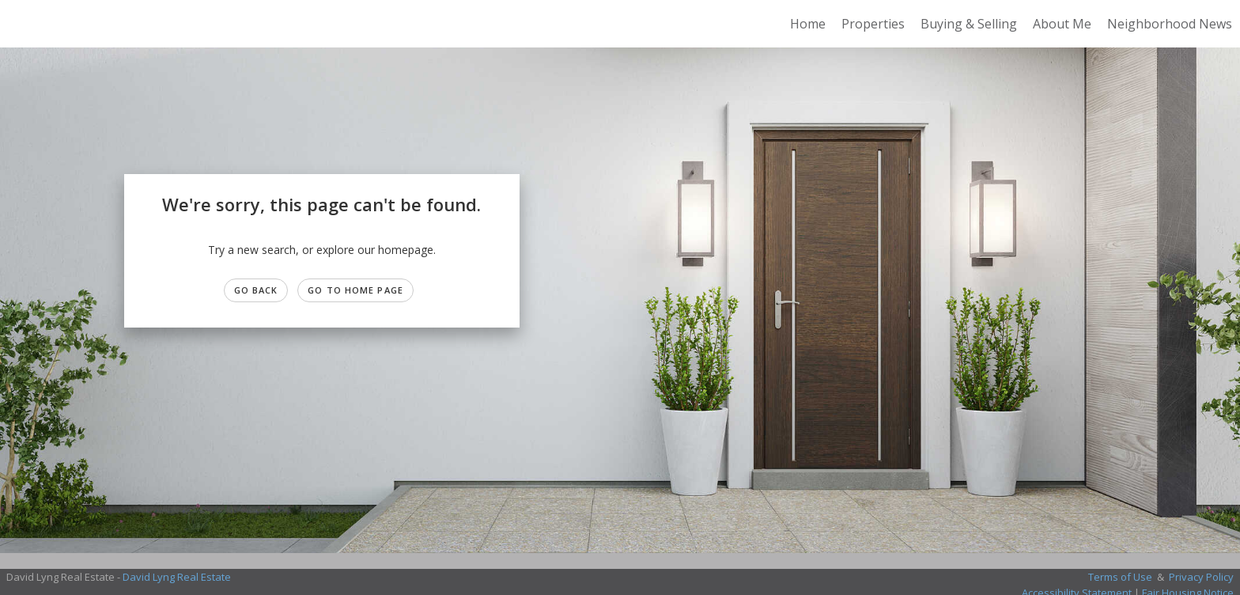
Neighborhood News (1169, 23)
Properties (873, 23)
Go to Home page (355, 290)
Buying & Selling (969, 23)
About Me (1062, 23)
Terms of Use (1120, 577)
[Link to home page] (20, 23)
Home (808, 23)
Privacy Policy (1201, 577)
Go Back (256, 290)
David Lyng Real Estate (177, 577)
